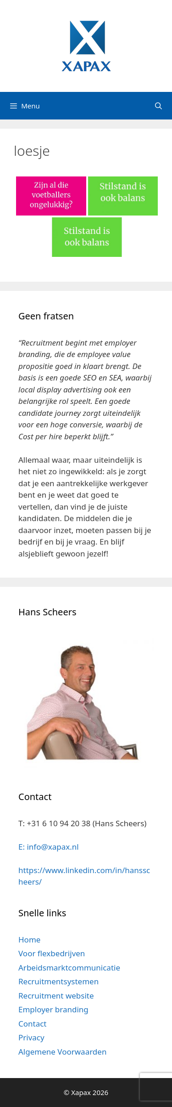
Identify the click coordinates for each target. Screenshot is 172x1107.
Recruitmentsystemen (58, 981)
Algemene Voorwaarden (62, 1051)
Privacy (31, 1037)
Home (29, 939)
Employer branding (53, 1009)
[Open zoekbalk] (158, 105)
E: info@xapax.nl (48, 846)
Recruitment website (56, 995)
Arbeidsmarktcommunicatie (69, 967)
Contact (32, 1023)
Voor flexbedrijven (51, 953)
